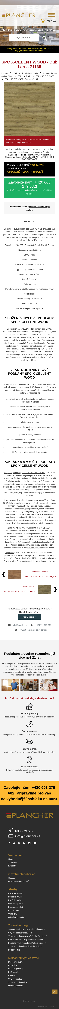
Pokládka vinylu (15, 897)
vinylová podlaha (34, 548)
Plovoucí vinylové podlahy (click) (19, 157)
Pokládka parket (15, 900)
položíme (51, 561)
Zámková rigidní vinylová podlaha (22, 528)
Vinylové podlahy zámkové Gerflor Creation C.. (28, 936)
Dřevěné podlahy (15, 986)
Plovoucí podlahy (15, 969)
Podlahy (17, 73)
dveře (24, 30)
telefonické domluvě (20, 558)
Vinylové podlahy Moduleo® (20, 933)
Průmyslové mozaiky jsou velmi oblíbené (25, 939)
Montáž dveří (13, 910)
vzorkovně (43, 30)
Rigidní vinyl (10, 553)
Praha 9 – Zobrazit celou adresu (33, 630)
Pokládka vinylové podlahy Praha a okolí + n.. (27, 943)
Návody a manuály (16, 917)
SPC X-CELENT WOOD (45, 76)
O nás (10, 859)
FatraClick (12, 965)
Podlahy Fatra (14, 950)
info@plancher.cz (20, 625)
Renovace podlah (15, 903)
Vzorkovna (12, 862)
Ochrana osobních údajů (18, 881)
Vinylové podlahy (31, 73)
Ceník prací (13, 914)
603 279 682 (50, 21)
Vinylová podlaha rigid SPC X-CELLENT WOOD (24, 473)
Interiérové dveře (15, 962)
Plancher (5, 73)
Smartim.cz (52, 1006)
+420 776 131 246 (43, 625)
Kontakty (12, 866)
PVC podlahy (14, 972)
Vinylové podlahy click (17, 982)
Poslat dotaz (29, 617)
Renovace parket (15, 907)
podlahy (15, 30)
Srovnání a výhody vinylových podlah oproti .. (27, 929)
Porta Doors (13, 975)
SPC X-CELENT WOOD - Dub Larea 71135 (21, 79)
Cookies (11, 878)
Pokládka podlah (15, 893)
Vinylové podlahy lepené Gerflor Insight (25, 946)
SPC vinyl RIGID (24, 76)
